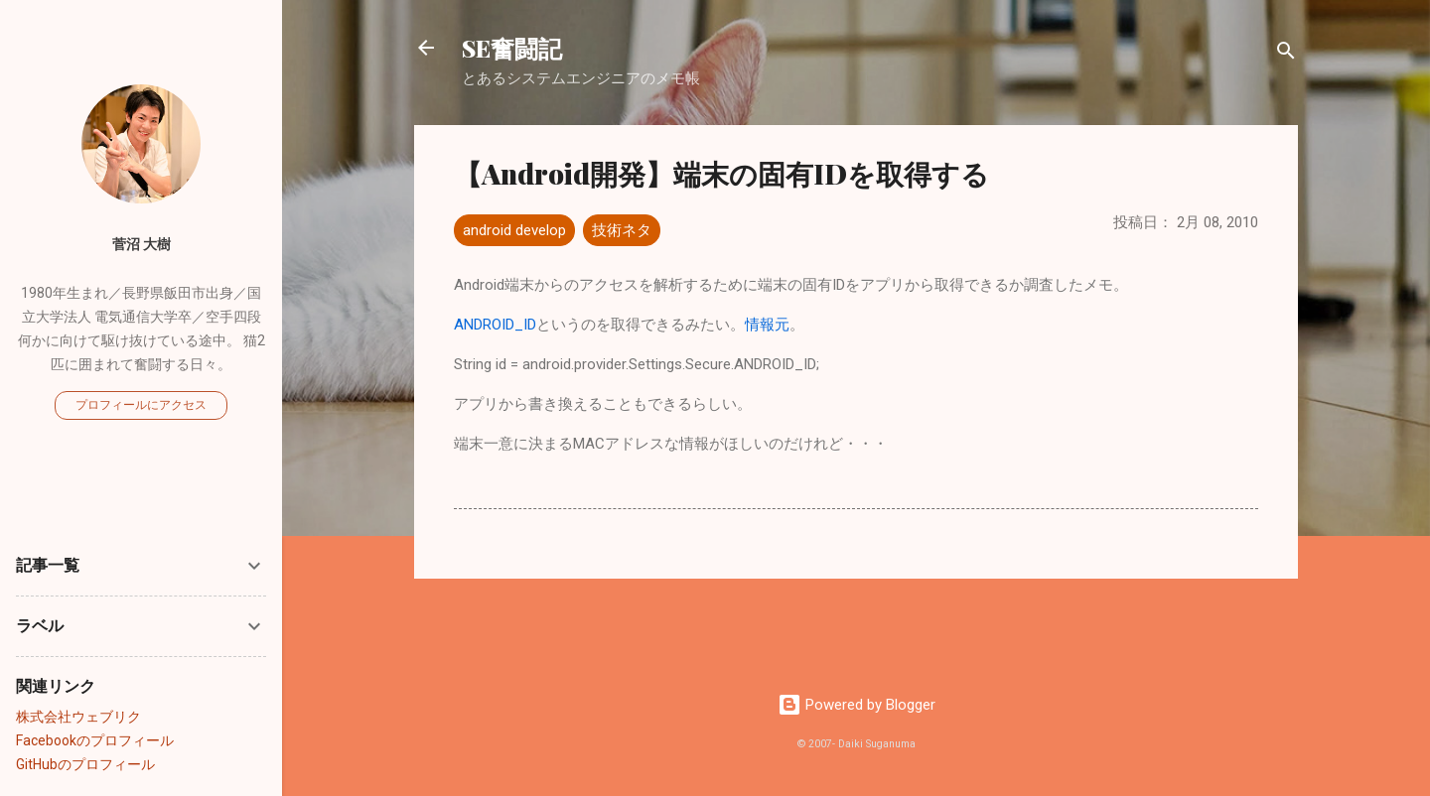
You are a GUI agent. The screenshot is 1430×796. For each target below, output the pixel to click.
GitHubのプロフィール (85, 764)
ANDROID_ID (495, 324)
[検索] (1286, 54)
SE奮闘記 (512, 48)
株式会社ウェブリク (78, 717)
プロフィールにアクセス (141, 405)
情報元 (767, 324)
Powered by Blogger (856, 705)
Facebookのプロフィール (95, 740)
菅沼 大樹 (141, 244)
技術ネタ (621, 230)
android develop (514, 230)
